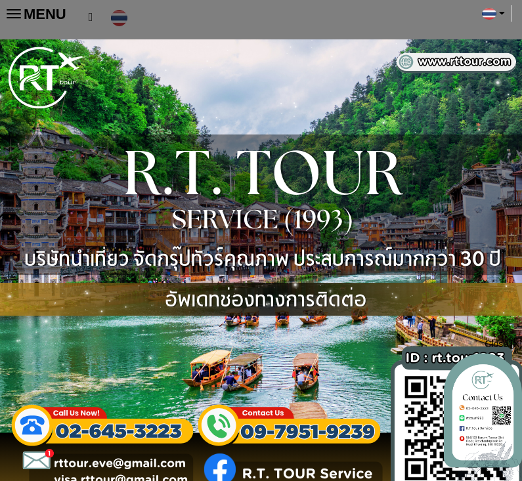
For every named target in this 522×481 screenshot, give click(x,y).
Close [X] (503, 344)
